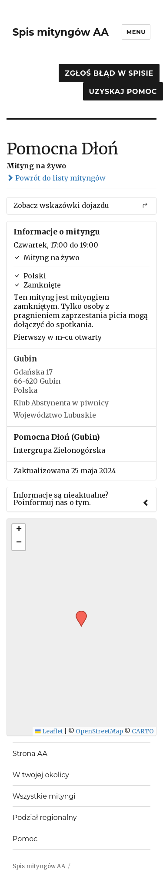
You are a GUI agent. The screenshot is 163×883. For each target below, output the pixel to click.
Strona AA (30, 753)
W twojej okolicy (41, 775)
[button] (78, 613)
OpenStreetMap (99, 731)
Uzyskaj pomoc (123, 91)
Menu (136, 31)
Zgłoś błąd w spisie (109, 73)
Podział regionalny (45, 817)
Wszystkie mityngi (44, 796)
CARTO (143, 731)
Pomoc (25, 839)
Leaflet (49, 731)
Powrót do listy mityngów (56, 178)
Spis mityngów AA (61, 32)
